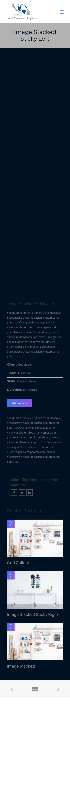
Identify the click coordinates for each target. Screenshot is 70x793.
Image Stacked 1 (22, 666)
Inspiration (24, 373)
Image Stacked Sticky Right (32, 614)
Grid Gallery (18, 562)
